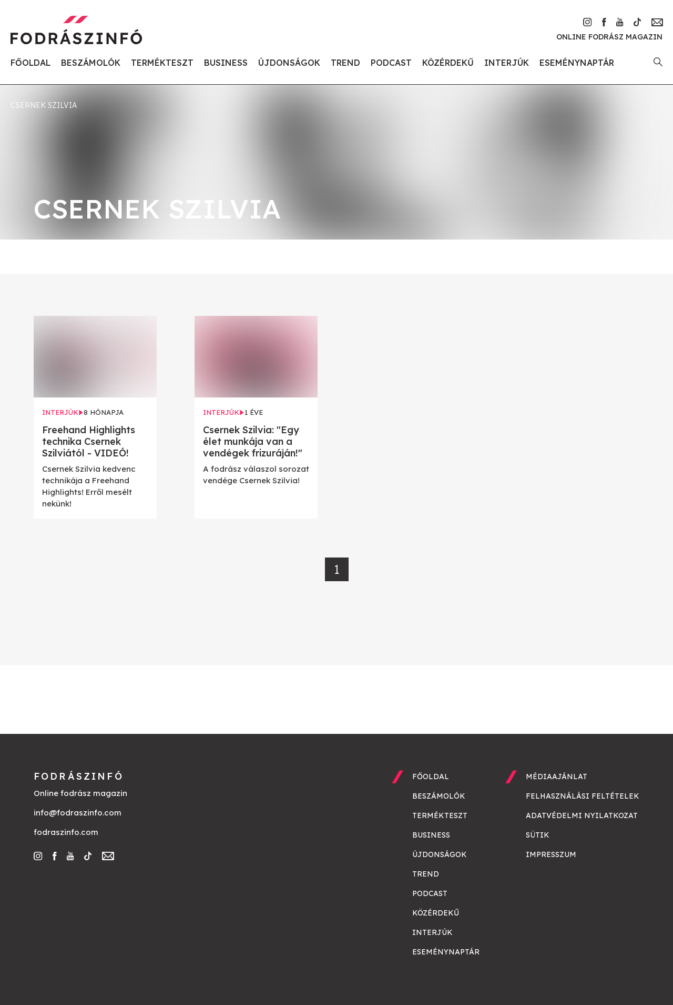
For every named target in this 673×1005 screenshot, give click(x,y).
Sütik (537, 835)
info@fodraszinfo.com (77, 813)
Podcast (391, 62)
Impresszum (551, 854)
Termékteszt (162, 62)
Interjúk (506, 62)
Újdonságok (289, 62)
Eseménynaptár (576, 62)
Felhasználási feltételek (582, 796)
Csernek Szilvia (44, 105)
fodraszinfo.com (66, 832)
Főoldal (30, 62)
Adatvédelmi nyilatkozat (582, 815)
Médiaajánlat (556, 776)
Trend (345, 62)
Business (226, 62)
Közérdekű (448, 62)
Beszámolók (90, 62)
